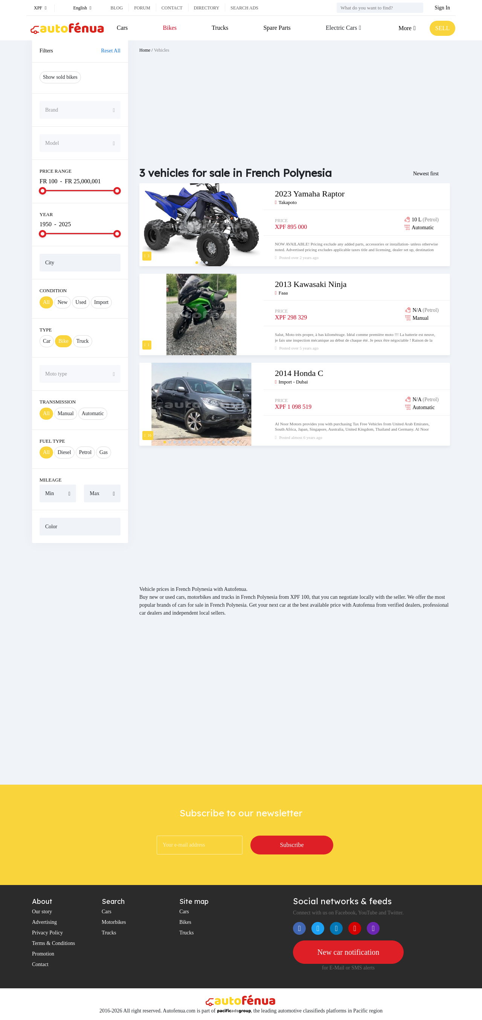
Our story (42, 911)
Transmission (58, 402)
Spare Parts (276, 28)
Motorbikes (114, 922)
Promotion (43, 954)
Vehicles (161, 50)
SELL (442, 28)
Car (46, 341)
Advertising (44, 922)
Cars (122, 28)
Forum (142, 8)
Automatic (93, 413)
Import (101, 302)
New (62, 302)
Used (80, 302)
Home (144, 50)
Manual (66, 413)
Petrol (85, 452)
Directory (207, 8)
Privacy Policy (47, 933)
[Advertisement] (80, 664)
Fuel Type (52, 441)
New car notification (348, 952)
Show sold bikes (60, 77)
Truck (82, 341)
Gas (103, 452)
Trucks (220, 28)
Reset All (110, 51)
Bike (63, 341)
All (46, 302)
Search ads (244, 8)
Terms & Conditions (53, 943)
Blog (116, 8)
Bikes (170, 28)
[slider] (42, 191)
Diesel (64, 452)
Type (46, 330)
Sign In (442, 8)
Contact (172, 8)
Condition (53, 290)
